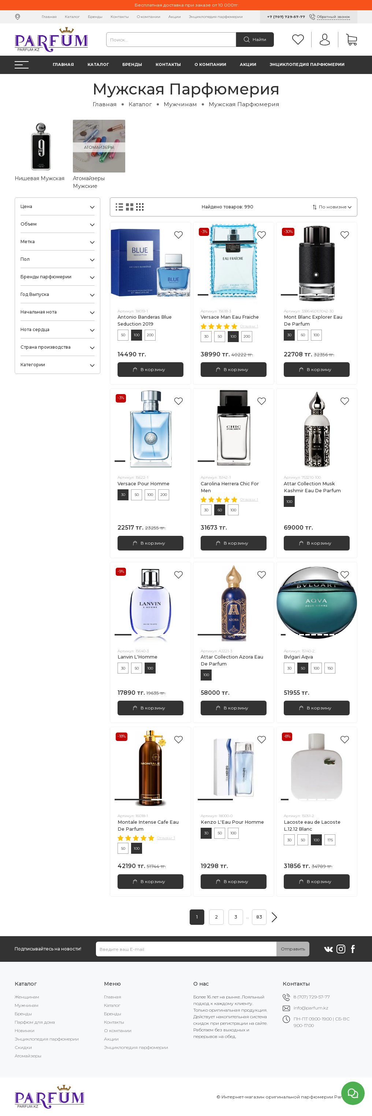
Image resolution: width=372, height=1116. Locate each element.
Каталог (72, 17)
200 (150, 335)
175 (330, 840)
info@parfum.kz (311, 1008)
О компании (148, 17)
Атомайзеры (28, 1055)
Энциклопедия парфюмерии (216, 17)
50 (123, 335)
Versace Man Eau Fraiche (230, 317)
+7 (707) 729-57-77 (286, 17)
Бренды (95, 17)
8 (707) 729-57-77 (312, 997)
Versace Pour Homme (144, 483)
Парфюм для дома (35, 1022)
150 (330, 668)
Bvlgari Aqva (298, 657)
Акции (174, 17)
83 (259, 917)
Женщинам (27, 997)
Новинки (24, 1030)
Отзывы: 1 (249, 326)
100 (137, 335)
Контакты (120, 17)
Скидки (23, 1047)
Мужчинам (180, 104)
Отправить (293, 949)
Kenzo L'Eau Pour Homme (232, 822)
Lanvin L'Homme (137, 657)
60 (303, 335)
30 (206, 336)
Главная (49, 17)
